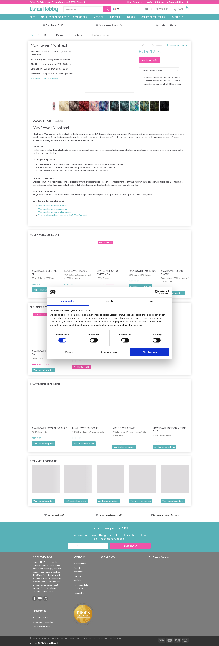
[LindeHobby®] (44, 8)
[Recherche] (107, 9)
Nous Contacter (135, 2)
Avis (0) (59, 120)
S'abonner (130, 546)
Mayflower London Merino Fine (170, 429)
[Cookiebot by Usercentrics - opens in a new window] (157, 292)
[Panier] (181, 8)
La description (42, 120)
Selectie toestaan (109, 352)
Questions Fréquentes (43, 622)
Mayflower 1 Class (75, 270)
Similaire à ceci (39, 307)
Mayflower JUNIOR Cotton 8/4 (108, 272)
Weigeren (69, 352)
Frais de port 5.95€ (54, 25)
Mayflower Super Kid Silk (45, 272)
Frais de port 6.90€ (55, 515)
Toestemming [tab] (67, 301)
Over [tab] (151, 301)
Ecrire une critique (178, 45)
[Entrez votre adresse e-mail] (88, 546)
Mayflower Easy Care (85, 428)
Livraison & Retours (155, 2)
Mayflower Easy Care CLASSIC (49, 428)
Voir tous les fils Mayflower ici (52, 205)
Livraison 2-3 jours (167, 25)
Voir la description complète (44, 78)
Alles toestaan (150, 352)
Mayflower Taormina (142, 270)
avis (159, 45)
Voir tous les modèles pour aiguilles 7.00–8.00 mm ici (63, 215)
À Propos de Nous (175, 2)
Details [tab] (109, 301)
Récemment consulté (43, 461)
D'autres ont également (45, 384)
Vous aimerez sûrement (44, 234)
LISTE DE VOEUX (156, 9)
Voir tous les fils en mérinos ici (52, 208)
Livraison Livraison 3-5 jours (166, 515)
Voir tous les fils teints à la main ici (54, 211)
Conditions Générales (110, 638)
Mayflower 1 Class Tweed (172, 272)
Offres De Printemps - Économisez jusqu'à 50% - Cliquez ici (58, 2)
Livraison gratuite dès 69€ (110, 25)
